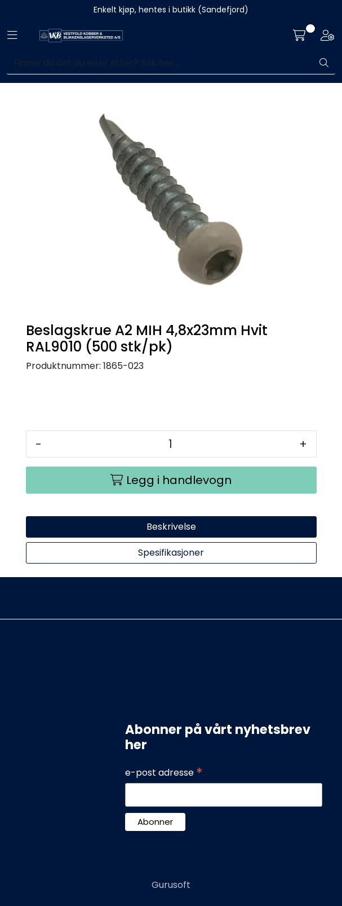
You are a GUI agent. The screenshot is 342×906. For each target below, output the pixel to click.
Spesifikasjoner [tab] (171, 552)
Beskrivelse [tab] (171, 526)
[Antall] (170, 444)
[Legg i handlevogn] (171, 480)
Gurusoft (171, 884)
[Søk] (160, 63)
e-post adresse (164, 772)
